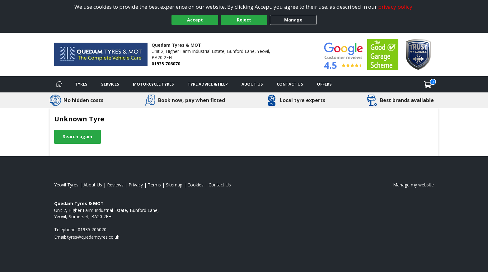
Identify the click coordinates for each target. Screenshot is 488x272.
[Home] (58, 84)
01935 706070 (166, 64)
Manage (293, 20)
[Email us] (93, 237)
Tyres (81, 84)
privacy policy (395, 6)
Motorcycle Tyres (153, 84)
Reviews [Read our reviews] (115, 185)
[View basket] (428, 84)
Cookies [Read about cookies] (195, 185)
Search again (77, 136)
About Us (252, 84)
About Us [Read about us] (92, 185)
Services (110, 84)
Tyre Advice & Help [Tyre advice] (208, 84)
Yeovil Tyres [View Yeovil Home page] (66, 185)
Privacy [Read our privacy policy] (136, 185)
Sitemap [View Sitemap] (174, 185)
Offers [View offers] (324, 84)
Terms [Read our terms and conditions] (154, 185)
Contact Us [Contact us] (290, 84)
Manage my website (413, 185)
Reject (244, 20)
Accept (195, 20)
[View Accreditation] (382, 54)
